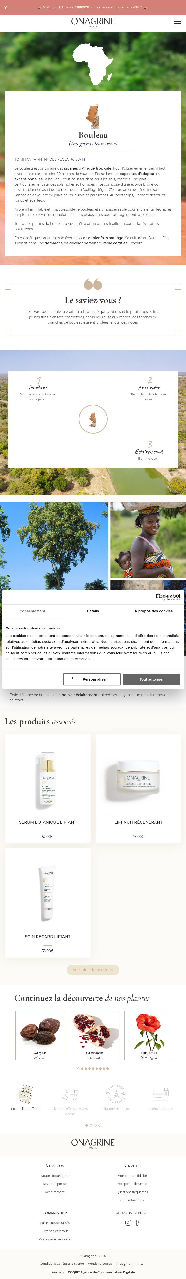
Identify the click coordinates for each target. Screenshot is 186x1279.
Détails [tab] (93, 611)
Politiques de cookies (130, 1264)
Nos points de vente (132, 1184)
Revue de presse (55, 1184)
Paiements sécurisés (55, 1223)
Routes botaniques (54, 1176)
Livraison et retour (55, 1231)
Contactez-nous (132, 1200)
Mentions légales (100, 1263)
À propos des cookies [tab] (154, 611)
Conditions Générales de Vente (62, 1263)
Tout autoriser (152, 679)
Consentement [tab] (32, 611)
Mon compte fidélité (132, 1176)
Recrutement (55, 1192)
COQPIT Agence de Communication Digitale (101, 1272)
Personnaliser (89, 679)
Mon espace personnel (54, 1239)
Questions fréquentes (132, 1192)
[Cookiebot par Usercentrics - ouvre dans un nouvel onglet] (159, 597)
